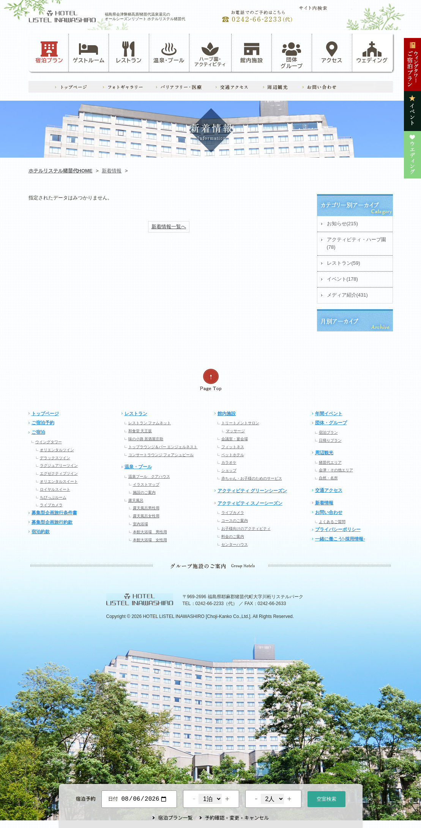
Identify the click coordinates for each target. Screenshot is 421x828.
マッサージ (235, 431)
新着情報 (111, 171)
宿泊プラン (49, 52)
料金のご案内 (232, 536)
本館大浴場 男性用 (150, 532)
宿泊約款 (41, 531)
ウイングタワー (48, 442)
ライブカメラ (51, 505)
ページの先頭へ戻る (211, 380)
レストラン (129, 52)
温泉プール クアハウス (149, 476)
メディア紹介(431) (347, 295)
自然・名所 (328, 478)
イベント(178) (342, 279)
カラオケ (229, 462)
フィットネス (232, 447)
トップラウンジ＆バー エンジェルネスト (163, 447)
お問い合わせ (328, 512)
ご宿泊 (38, 432)
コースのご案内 (234, 520)
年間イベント (328, 413)
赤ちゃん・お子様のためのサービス (251, 478)
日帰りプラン (330, 440)
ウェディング (372, 52)
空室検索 (326, 798)
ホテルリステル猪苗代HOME (60, 171)
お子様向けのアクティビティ (246, 528)
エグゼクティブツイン (59, 473)
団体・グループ (331, 422)
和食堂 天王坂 (140, 431)
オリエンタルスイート (59, 481)
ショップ (229, 470)
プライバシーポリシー (338, 529)
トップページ (45, 413)
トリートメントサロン (240, 423)
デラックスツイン (55, 458)
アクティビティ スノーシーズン (250, 503)
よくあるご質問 (332, 522)
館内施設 (251, 52)
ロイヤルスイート (55, 489)
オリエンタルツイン (57, 450)
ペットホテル (232, 455)
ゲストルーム (89, 52)
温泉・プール (168, 52)
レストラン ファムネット (149, 423)
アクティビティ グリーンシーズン (252, 490)
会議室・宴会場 (234, 439)
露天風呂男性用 (146, 508)
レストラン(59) (343, 263)
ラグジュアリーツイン (59, 465)
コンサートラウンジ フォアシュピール (161, 455)
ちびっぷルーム (53, 497)
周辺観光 (324, 452)
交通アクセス (328, 490)
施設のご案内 (144, 492)
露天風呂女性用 (146, 516)
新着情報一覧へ (168, 226)
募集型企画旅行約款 (52, 522)
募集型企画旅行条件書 (54, 512)
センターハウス (234, 544)
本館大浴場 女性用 (150, 540)
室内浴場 (140, 524)
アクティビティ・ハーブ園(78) (356, 243)
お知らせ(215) (342, 223)
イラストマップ (146, 484)
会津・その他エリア (336, 470)
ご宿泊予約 (43, 422)
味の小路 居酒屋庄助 (146, 439)
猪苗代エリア (330, 462)
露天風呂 (135, 500)
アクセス (332, 52)
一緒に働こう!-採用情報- (340, 539)
